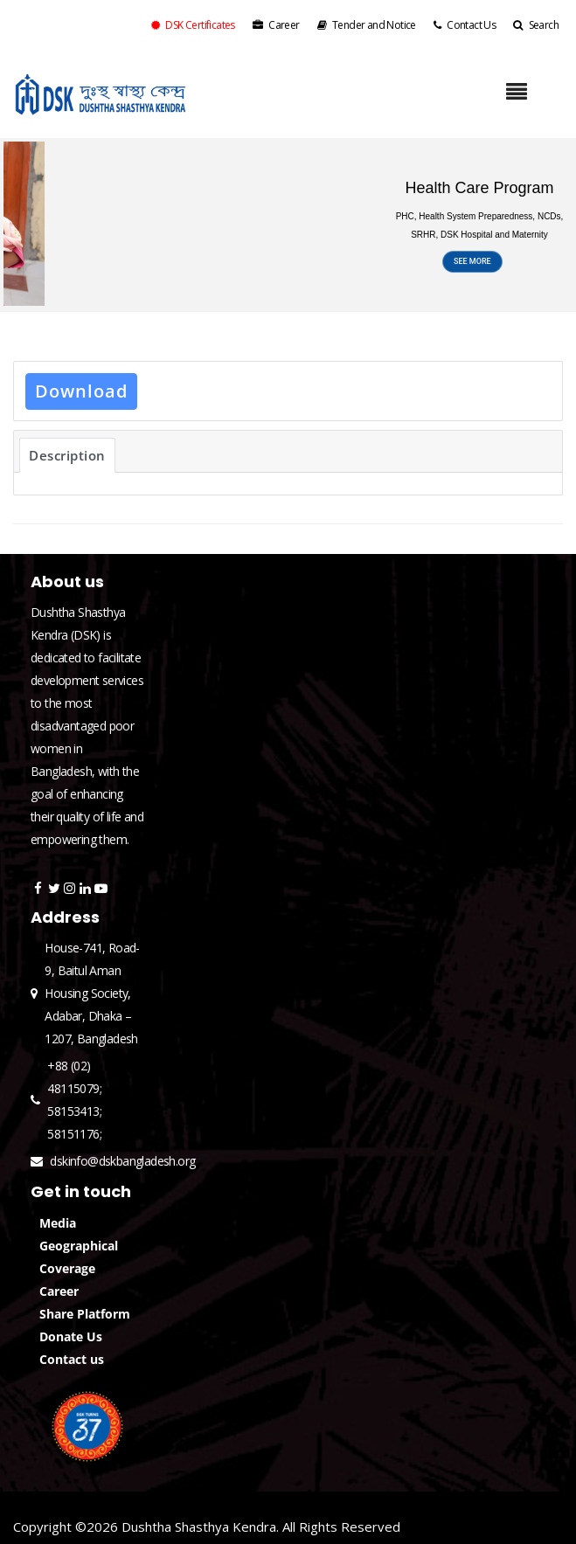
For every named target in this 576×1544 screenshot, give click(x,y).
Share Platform (84, 1313)
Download (81, 391)
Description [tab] (67, 455)
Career (276, 24)
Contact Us (465, 24)
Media (57, 1223)
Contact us (71, 1359)
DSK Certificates (193, 24)
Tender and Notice (366, 24)
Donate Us (70, 1336)
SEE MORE (472, 269)
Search (536, 24)
